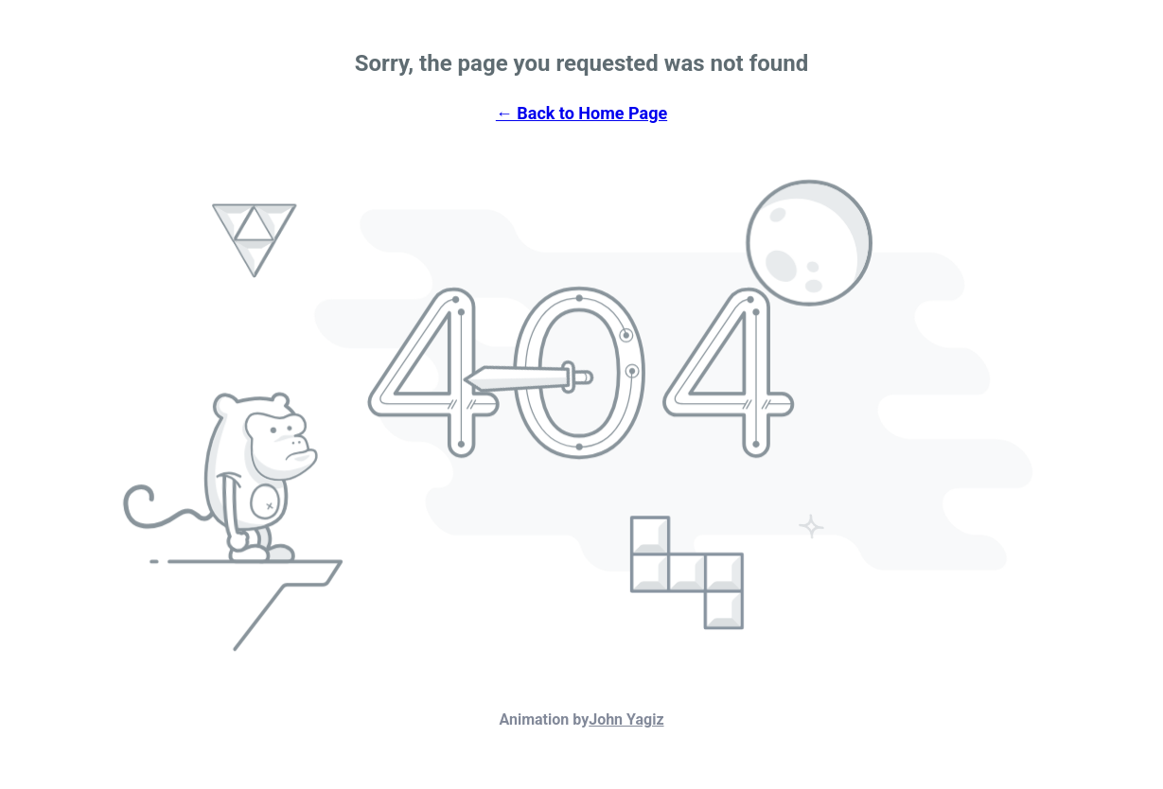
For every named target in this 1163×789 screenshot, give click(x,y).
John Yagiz (626, 719)
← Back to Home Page (581, 113)
